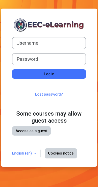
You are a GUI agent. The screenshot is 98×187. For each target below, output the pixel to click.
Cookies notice (61, 153)
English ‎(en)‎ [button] (22, 153)
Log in (49, 74)
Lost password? (49, 94)
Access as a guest (31, 131)
